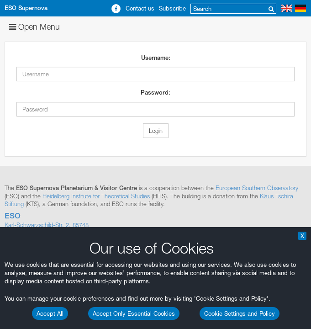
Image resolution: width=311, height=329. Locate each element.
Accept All (50, 313)
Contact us (140, 8)
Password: (155, 92)
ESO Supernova (26, 8)
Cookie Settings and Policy (239, 313)
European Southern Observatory (257, 187)
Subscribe (172, 8)
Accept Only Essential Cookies (134, 313)
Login (156, 130)
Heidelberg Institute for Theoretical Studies (96, 196)
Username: (155, 57)
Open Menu (34, 27)
